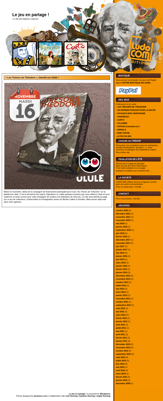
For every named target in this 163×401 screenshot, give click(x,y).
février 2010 (121, 377)
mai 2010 (120, 367)
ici (128, 152)
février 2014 (121, 269)
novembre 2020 (123, 220)
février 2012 (121, 318)
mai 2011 (120, 331)
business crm (40, 396)
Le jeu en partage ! (30, 14)
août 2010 (120, 357)
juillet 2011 (121, 328)
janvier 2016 (121, 256)
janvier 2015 (121, 266)
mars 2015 (121, 263)
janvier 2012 (121, 321)
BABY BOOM (123, 133)
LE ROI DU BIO (124, 136)
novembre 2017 (123, 243)
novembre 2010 (123, 347)
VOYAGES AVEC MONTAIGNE (131, 113)
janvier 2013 (121, 295)
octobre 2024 (122, 210)
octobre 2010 (122, 351)
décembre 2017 (123, 240)
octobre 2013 (122, 282)
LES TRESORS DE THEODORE (131, 107)
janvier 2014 (121, 272)
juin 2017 (120, 246)
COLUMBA (122, 123)
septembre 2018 (123, 230)
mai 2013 (120, 289)
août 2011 (120, 325)
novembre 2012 (123, 298)
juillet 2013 (121, 285)
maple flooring (103, 396)
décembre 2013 (123, 276)
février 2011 (121, 338)
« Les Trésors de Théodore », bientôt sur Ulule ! (32, 77)
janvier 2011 (121, 341)
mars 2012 (121, 315)
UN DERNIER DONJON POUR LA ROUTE (136, 110)
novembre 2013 (123, 279)
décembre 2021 (123, 214)
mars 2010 (121, 374)
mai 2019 (120, 223)
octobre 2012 (122, 302)
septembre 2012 (123, 305)
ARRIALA (121, 130)
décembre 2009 (123, 383)
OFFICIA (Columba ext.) (128, 126)
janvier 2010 (121, 380)
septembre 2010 (123, 354)
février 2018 (121, 236)
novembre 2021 (123, 217)
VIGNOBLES (123, 117)
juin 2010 (120, 364)
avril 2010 (120, 370)
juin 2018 (120, 233)
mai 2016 (120, 253)
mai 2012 (120, 311)
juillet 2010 (121, 360)
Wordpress (105, 394)
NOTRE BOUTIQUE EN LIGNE (136, 83)
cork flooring (71, 396)
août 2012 (120, 308)
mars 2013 (121, 292)
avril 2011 (120, 334)
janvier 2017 (121, 249)
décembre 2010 (123, 344)
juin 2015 (120, 259)
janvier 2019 (121, 227)
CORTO (120, 120)
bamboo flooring (87, 396)
